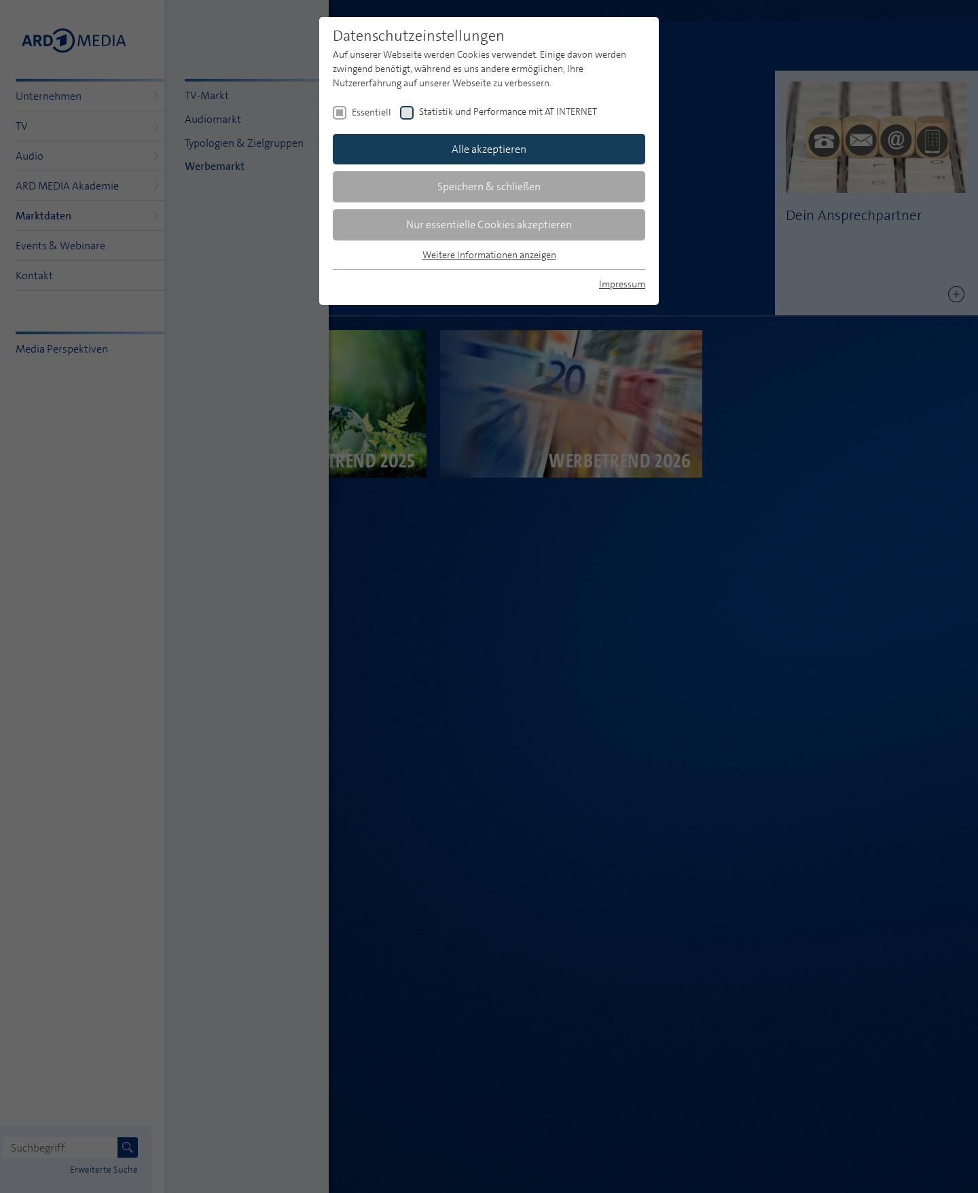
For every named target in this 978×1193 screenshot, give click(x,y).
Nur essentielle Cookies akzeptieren (489, 224)
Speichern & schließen (489, 186)
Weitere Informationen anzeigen (489, 255)
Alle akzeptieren (489, 149)
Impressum (622, 284)
